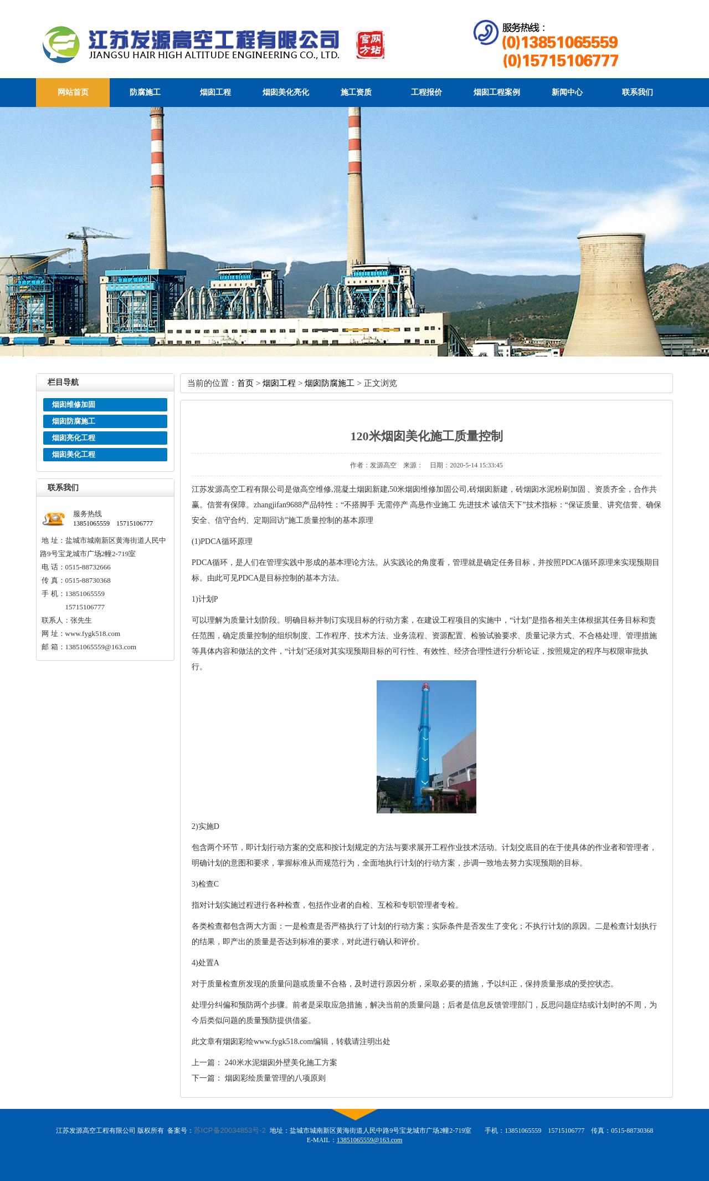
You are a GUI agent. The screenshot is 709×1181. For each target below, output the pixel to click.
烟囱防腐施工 (73, 421)
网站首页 (73, 92)
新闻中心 (567, 92)
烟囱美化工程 (73, 454)
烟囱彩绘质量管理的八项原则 (275, 1078)
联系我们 (637, 92)
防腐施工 (145, 92)
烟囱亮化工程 (73, 438)
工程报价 (426, 92)
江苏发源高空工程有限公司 (236, 44)
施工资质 (356, 92)
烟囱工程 (215, 92)
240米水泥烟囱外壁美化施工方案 (281, 1062)
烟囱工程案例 (497, 92)
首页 (245, 383)
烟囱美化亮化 (286, 92)
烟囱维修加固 (73, 404)
